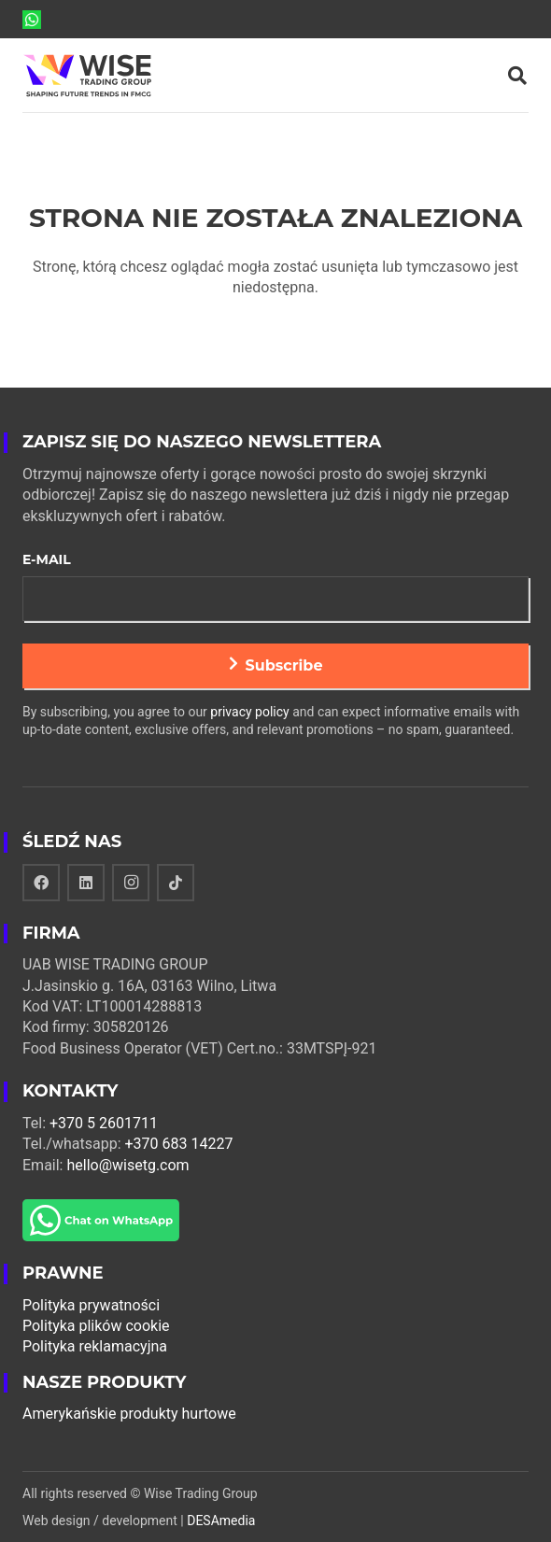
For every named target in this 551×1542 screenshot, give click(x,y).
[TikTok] (175, 882)
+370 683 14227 (179, 1144)
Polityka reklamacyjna (94, 1346)
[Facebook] (41, 882)
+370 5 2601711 (103, 1123)
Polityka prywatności (91, 1305)
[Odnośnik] (31, 19)
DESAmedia (221, 1520)
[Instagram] (130, 882)
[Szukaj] (517, 75)
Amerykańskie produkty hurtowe (129, 1413)
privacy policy (249, 711)
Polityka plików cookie (96, 1326)
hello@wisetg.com (127, 1165)
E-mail (46, 559)
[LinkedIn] (86, 882)
